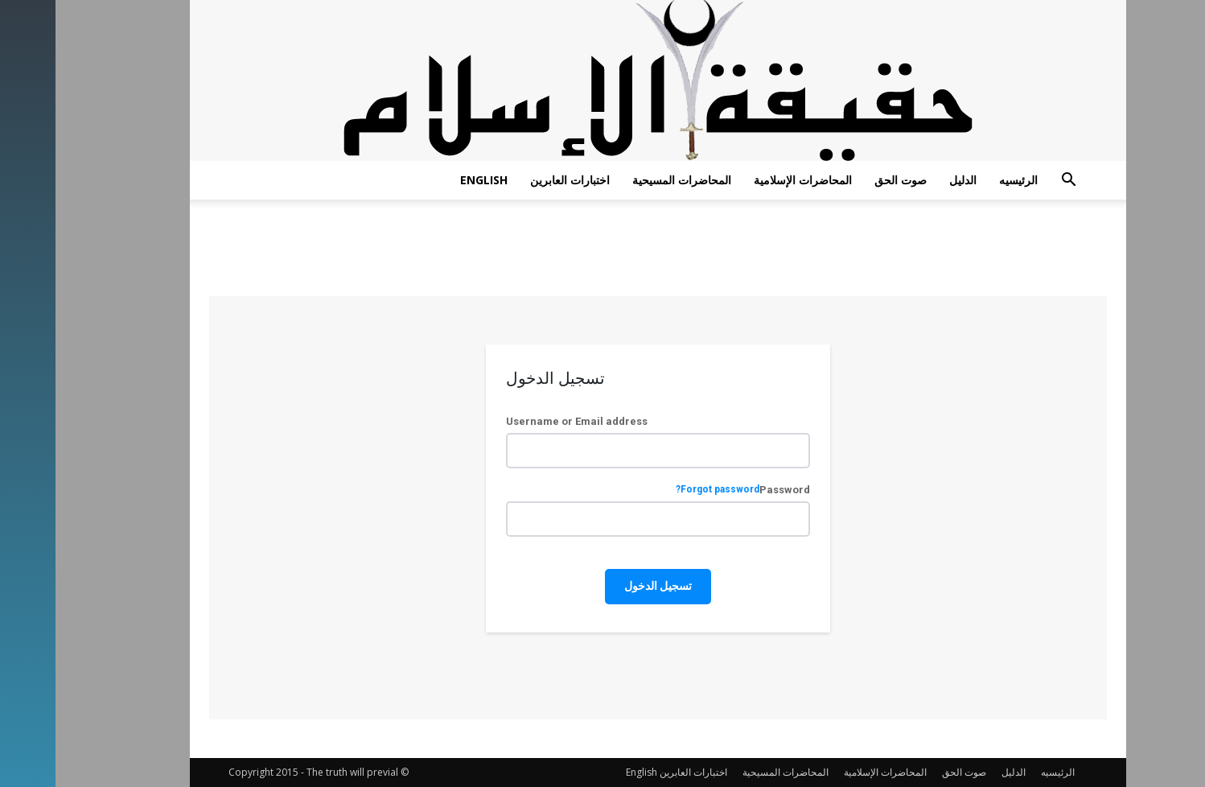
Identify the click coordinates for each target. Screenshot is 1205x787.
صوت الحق (845, 179)
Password (687, 489)
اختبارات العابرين (514, 179)
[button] (1012, 181)
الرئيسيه (963, 179)
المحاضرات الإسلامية (747, 179)
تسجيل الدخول (602, 585)
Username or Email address (521, 421)
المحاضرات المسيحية (626, 179)
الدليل (907, 179)
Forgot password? (662, 489)
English (428, 179)
